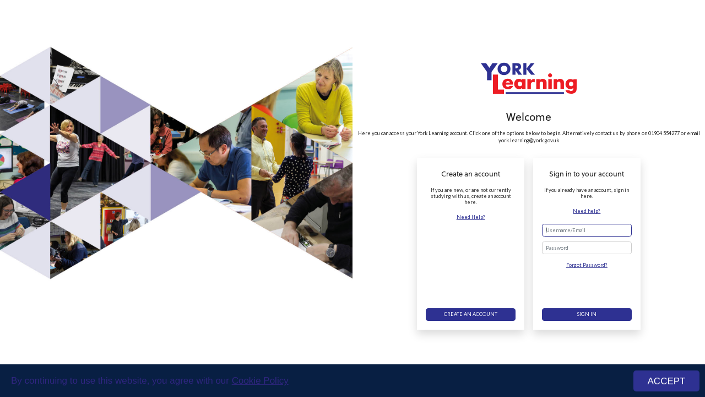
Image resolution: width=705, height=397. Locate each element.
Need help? (586, 211)
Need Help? (471, 217)
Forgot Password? (587, 265)
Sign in (586, 314)
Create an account (470, 314)
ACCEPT (667, 383)
